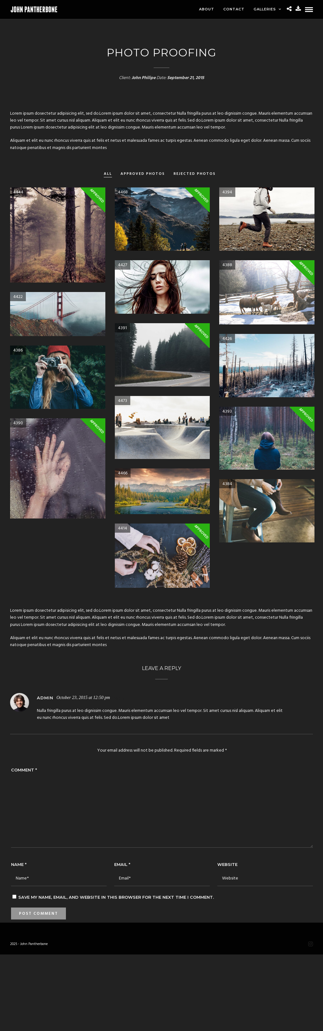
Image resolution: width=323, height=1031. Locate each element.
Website (227, 864)
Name (18, 864)
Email (122, 864)
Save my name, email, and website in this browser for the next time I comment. (116, 897)
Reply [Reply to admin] (118, 698)
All (108, 174)
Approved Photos (142, 174)
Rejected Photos (194, 174)
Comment (24, 769)
